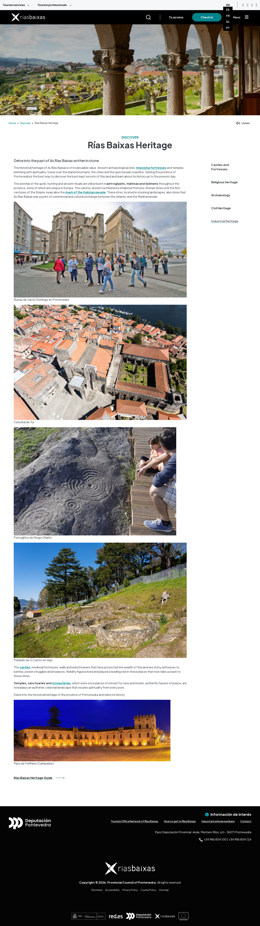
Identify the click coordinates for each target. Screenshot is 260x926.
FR (228, 15)
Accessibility (112, 889)
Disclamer (96, 889)
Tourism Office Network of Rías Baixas (134, 821)
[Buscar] (153, 17)
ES (227, 9)
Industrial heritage (224, 221)
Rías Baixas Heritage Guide (33, 778)
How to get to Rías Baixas (180, 821)
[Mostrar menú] (246, 17)
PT (227, 27)
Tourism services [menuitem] (14, 4)
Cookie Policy (148, 889)
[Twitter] (256, 5)
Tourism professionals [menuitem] (52, 4)
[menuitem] (17, 5)
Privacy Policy (130, 889)
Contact (245, 821)
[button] (226, 167)
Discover (25, 123)
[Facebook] (252, 5)
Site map (164, 889)
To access (176, 17)
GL (228, 21)
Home (12, 123)
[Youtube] (243, 5)
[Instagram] (247, 5)
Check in (207, 17)
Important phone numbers (218, 821)
